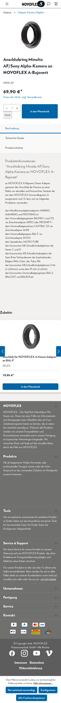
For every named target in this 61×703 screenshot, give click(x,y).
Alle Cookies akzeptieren (31, 698)
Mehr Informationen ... (43, 683)
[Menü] (7, 4)
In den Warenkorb (39, 111)
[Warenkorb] (55, 4)
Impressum (20, 662)
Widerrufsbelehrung (30, 668)
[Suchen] (48, 4)
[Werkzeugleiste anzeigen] (41, 4)
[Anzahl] (12, 107)
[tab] (30, 128)
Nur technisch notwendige (21, 690)
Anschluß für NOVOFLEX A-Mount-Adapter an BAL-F (30, 358)
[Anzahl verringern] (6, 107)
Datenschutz (37, 662)
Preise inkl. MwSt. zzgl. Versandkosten (22, 97)
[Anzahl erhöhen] (17, 107)
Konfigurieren (48, 690)
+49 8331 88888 (48, 579)
